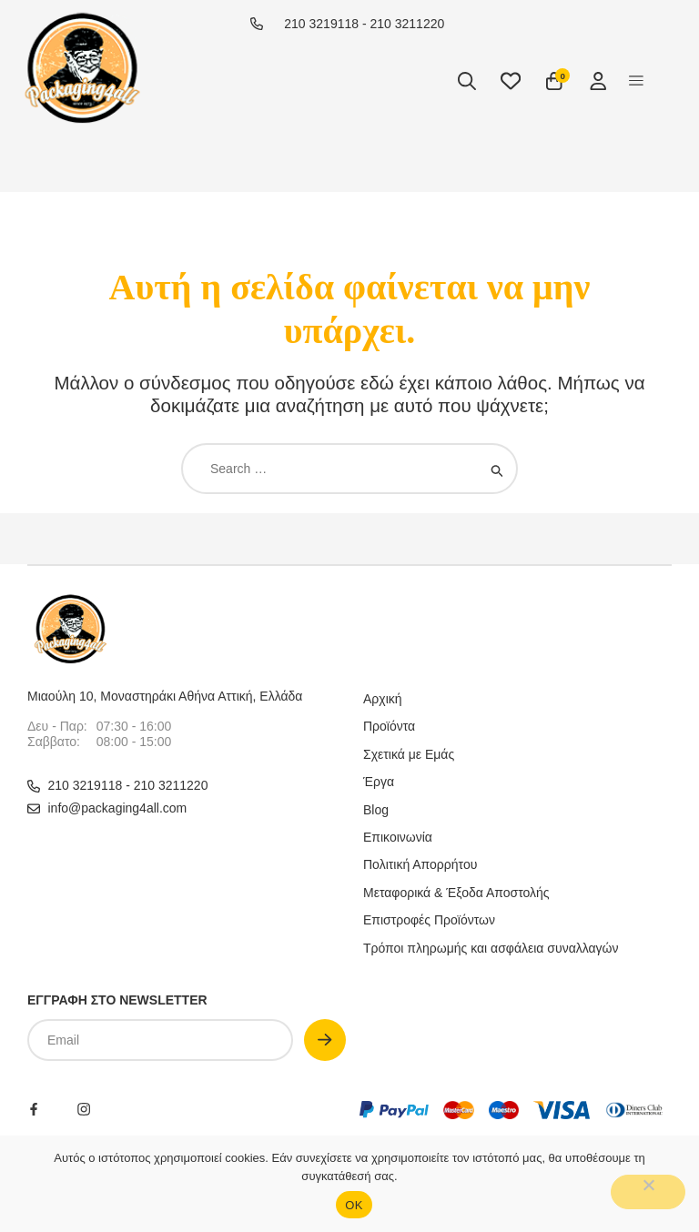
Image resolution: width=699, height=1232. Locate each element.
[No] (648, 1192)
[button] (636, 80)
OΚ (353, 1205)
